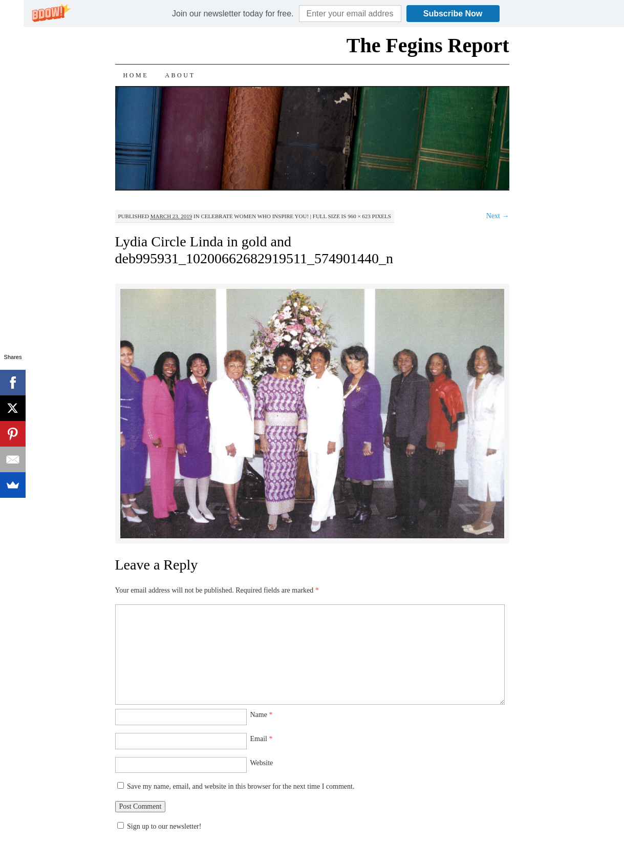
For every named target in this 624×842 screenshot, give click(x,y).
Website (261, 763)
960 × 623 (359, 216)
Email (261, 739)
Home (136, 75)
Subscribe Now (453, 13)
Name (261, 715)
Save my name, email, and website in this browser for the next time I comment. (240, 786)
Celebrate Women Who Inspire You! (255, 216)
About (180, 75)
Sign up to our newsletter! (164, 826)
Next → (497, 216)
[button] (232, 14)
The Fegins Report (428, 45)
